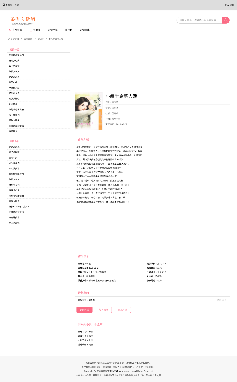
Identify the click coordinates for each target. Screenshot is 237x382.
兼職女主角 (14, 71)
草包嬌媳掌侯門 (16, 55)
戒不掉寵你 (14, 115)
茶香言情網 (13, 38)
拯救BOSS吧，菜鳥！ (19, 206)
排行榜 (68, 30)
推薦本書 (123, 309)
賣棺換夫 (13, 131)
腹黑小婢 (13, 82)
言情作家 (15, 30)
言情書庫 (85, 30)
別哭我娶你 (14, 98)
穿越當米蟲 (14, 77)
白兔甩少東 (14, 217)
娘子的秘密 (14, 66)
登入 (227, 5)
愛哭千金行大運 (85, 332)
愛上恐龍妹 (14, 223)
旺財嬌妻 (13, 104)
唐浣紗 (41, 38)
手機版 (7, 5)
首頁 (17, 5)
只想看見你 (14, 93)
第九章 (92, 300)
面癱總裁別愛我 (16, 126)
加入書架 (104, 309)
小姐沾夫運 (14, 88)
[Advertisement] (152, 66)
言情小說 (53, 30)
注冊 (232, 5)
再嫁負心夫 (14, 60)
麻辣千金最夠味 (85, 336)
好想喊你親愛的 (16, 109)
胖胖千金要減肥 (85, 344)
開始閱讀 (84, 309)
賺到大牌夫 (14, 120)
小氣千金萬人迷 (85, 340)
